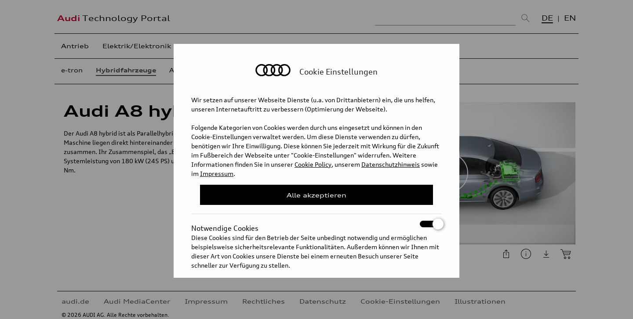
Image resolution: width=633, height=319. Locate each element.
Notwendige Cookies (316, 224)
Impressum (216, 173)
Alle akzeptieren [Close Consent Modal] (316, 195)
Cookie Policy (313, 164)
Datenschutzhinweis (390, 164)
